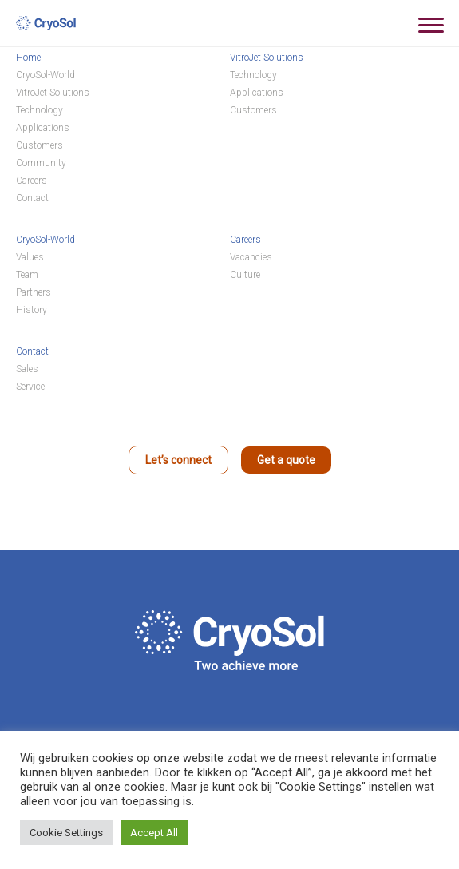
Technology (39, 110)
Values (30, 257)
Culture (245, 274)
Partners (33, 292)
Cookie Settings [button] (66, 833)
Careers (31, 180)
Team (27, 274)
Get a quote (286, 460)
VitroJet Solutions (52, 92)
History (31, 309)
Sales (27, 369)
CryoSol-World (45, 75)
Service (30, 386)
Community (41, 163)
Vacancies (251, 257)
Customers (39, 145)
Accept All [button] (154, 833)
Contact (32, 198)
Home (28, 57)
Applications (42, 127)
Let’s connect (178, 460)
